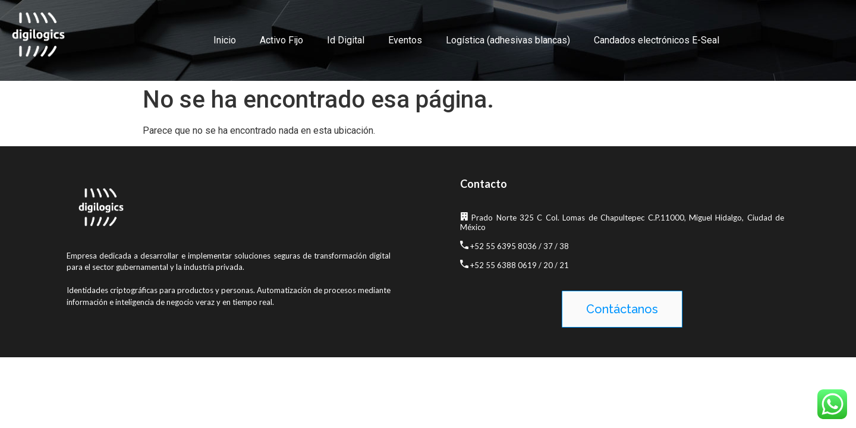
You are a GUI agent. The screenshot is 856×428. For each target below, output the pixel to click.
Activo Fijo (281, 40)
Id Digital (345, 40)
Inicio (224, 40)
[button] (622, 309)
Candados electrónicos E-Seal (656, 40)
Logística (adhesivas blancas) (508, 40)
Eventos (405, 40)
